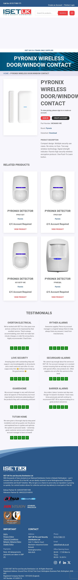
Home (6, 38)
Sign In (45, 83)
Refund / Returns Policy (12, 507)
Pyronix (49, 93)
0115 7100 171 (59, 502)
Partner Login (69, 2)
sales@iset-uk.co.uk (61, 510)
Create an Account (55, 2)
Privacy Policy (8, 502)
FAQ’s (5, 499)
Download (53, 98)
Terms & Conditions (10, 504)
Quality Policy (8, 509)
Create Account (60, 83)
